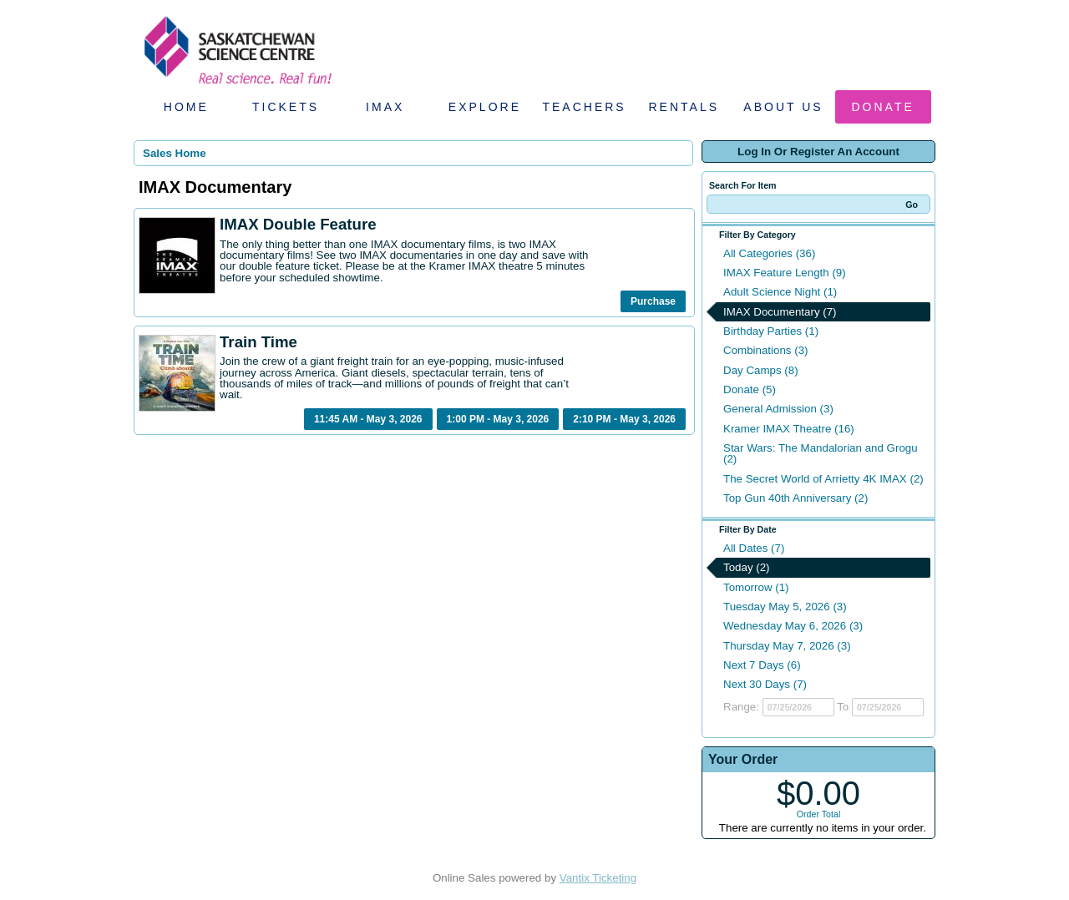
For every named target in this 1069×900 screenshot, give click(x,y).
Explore (484, 107)
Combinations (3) (765, 350)
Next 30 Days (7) (765, 684)
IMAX (385, 107)
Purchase (653, 301)
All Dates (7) (753, 548)
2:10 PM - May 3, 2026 (624, 419)
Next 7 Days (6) (762, 665)
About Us (783, 107)
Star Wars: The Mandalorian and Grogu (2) (820, 453)
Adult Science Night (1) (780, 292)
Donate (883, 107)
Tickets (285, 107)
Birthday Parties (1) (770, 331)
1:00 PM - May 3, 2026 (498, 419)
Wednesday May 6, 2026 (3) (793, 625)
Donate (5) (749, 389)
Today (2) (746, 567)
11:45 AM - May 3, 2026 (368, 419)
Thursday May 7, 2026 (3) (787, 646)
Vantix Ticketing (598, 878)
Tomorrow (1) (756, 587)
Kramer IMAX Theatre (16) (788, 428)
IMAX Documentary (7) (780, 312)
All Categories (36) (769, 253)
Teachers (584, 107)
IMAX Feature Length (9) (784, 272)
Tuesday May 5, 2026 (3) (785, 606)
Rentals (684, 107)
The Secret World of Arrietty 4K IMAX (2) (823, 479)
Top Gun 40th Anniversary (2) (795, 498)
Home (186, 107)
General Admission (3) (778, 408)
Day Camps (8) (760, 370)
